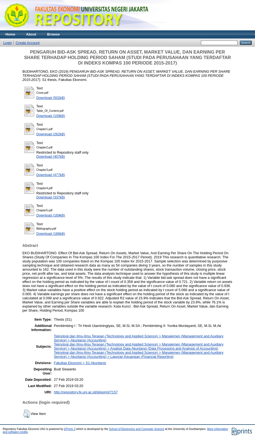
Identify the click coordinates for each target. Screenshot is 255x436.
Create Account (28, 43)
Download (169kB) (50, 215)
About (31, 34)
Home (10, 34)
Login (7, 43)
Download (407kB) (50, 156)
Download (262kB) (50, 134)
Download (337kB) (50, 197)
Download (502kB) (50, 98)
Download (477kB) (50, 175)
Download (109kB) (50, 116)
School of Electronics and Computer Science (136, 429)
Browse (53, 34)
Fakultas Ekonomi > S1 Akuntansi (80, 363)
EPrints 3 (70, 429)
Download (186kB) (50, 234)
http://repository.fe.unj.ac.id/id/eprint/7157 (86, 392)
